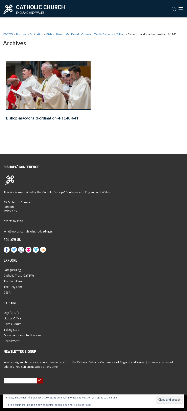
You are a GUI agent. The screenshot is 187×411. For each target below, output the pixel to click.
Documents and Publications (22, 335)
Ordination (36, 34)
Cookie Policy (83, 405)
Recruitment (12, 341)
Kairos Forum (12, 324)
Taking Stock (12, 330)
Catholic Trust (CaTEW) (19, 275)
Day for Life (11, 313)
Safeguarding (12, 270)
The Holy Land (13, 287)
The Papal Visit (13, 281)
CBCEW (8, 34)
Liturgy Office (12, 318)
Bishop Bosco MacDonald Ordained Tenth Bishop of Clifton (85, 34)
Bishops (21, 34)
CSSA (7, 292)
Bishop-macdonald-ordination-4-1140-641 (42, 118)
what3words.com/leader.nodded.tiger (28, 231)
